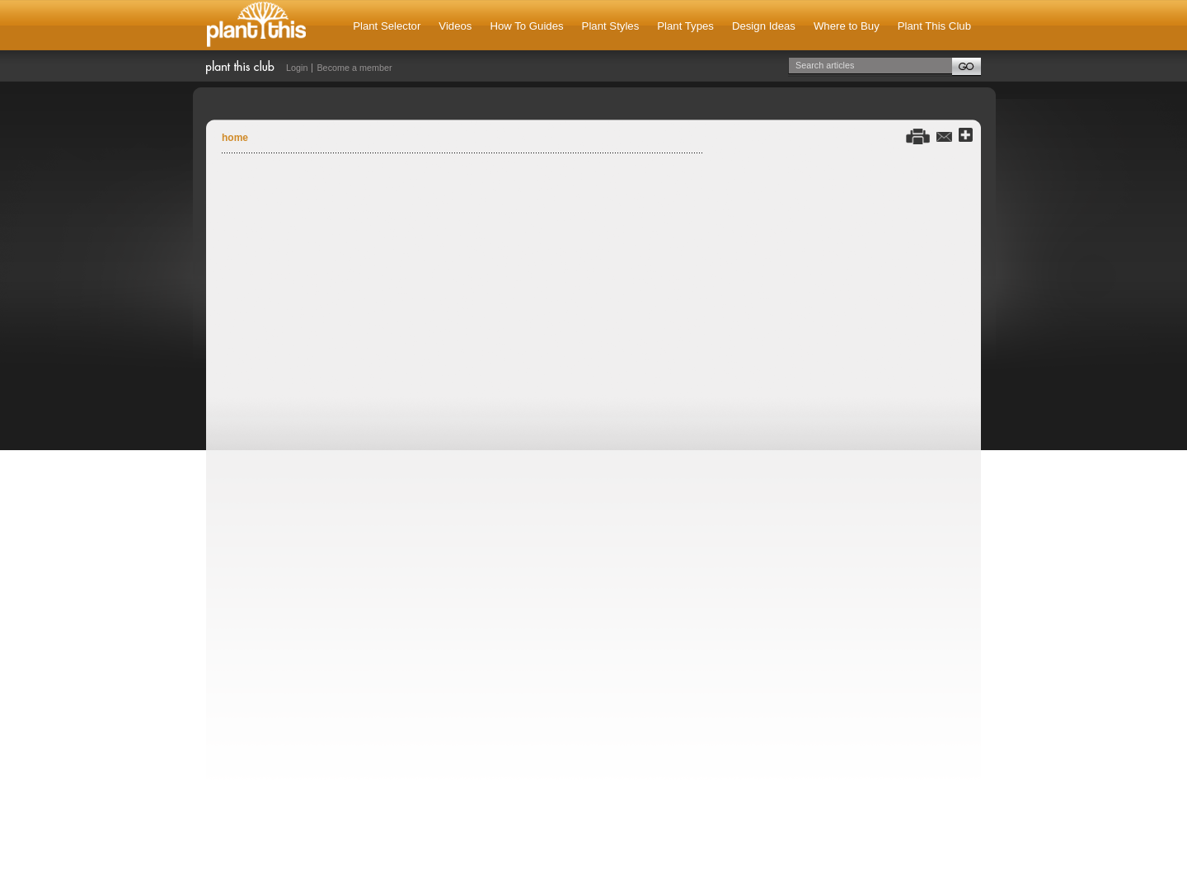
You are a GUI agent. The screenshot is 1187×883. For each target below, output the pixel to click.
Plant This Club (934, 26)
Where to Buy (847, 26)
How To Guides (526, 26)
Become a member (354, 68)
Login (296, 68)
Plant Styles (611, 26)
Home (235, 137)
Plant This (256, 25)
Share (966, 135)
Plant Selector (386, 26)
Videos (455, 26)
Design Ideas (763, 26)
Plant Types (685, 26)
